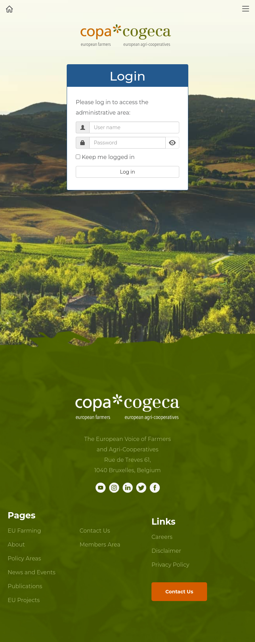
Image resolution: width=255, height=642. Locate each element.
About (16, 544)
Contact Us (95, 530)
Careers (161, 537)
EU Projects (24, 600)
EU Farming (24, 530)
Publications (25, 586)
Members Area (100, 544)
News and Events (32, 572)
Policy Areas (24, 558)
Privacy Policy (170, 564)
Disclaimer (166, 551)
